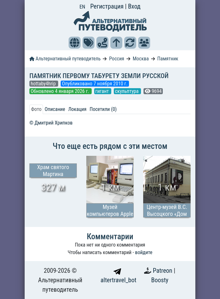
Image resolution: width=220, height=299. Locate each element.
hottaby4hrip (44, 84)
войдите (143, 252)
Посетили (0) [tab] (103, 109)
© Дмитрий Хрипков (51, 123)
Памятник (167, 59)
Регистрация (107, 6)
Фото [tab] (36, 109)
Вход (134, 6)
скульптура (127, 91)
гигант (102, 91)
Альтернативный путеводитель (65, 59)
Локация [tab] (77, 109)
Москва (141, 59)
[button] (74, 42)
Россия (116, 59)
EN (82, 7)
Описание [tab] (55, 109)
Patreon (163, 270)
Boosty (159, 280)
